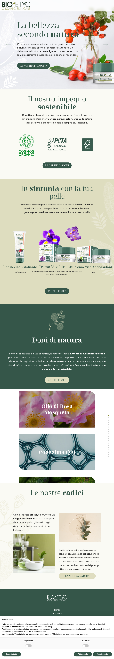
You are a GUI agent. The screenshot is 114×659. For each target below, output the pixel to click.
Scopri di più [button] (11, 654)
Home (57, 610)
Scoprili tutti (57, 291)
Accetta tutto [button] (102, 654)
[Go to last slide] (39, 255)
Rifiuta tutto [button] (83, 654)
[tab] (108, 415)
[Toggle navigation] (108, 5)
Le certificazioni (57, 165)
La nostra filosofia (33, 65)
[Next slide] (76, 255)
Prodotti (57, 614)
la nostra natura (74, 576)
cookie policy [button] (47, 627)
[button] (8, 44)
